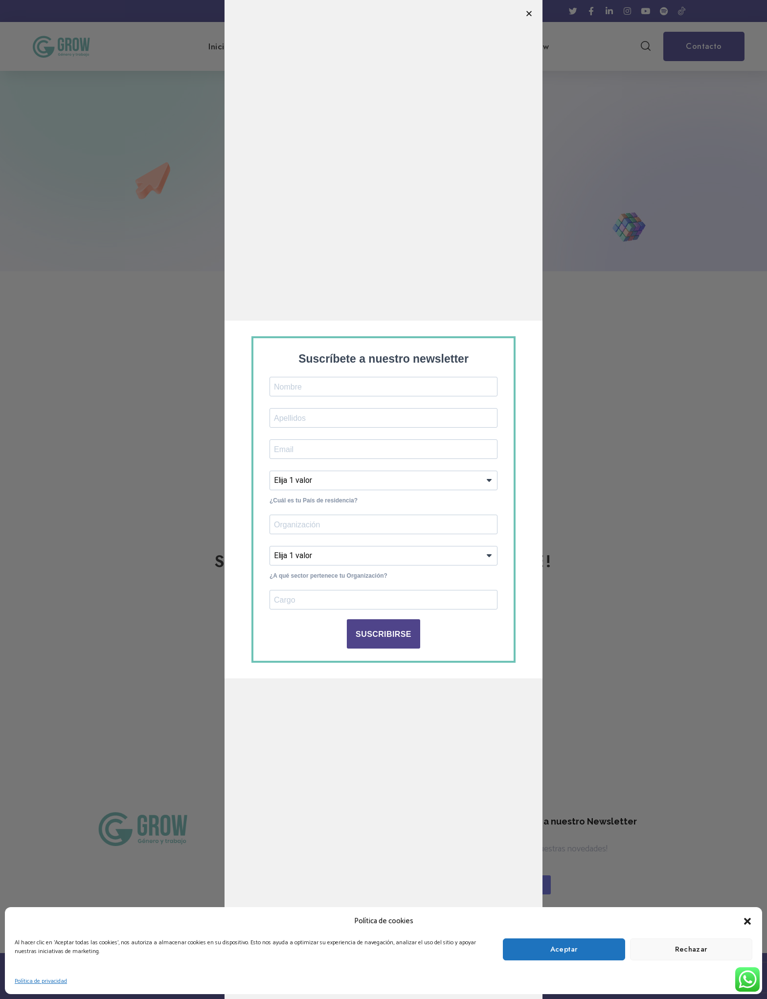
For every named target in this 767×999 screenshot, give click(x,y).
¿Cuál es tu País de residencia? (314, 500)
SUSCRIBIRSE (383, 634)
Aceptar (564, 949)
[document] (383, 499)
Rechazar (691, 949)
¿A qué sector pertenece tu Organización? (328, 575)
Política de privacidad (41, 981)
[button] (747, 921)
